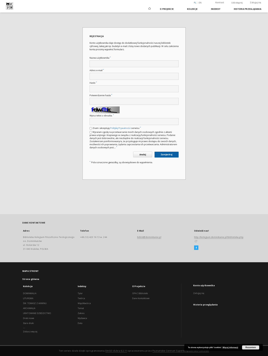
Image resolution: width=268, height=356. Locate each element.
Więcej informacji (230, 347)
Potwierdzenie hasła (101, 95)
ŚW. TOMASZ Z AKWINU (35, 303)
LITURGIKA (28, 298)
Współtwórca (84, 303)
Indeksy (215, 9)
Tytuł (80, 293)
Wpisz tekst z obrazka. (102, 115)
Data (80, 323)
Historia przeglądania (247, 9)
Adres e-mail (97, 70)
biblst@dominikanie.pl (149, 237)
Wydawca (82, 318)
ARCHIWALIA (29, 308)
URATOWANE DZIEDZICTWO (37, 313)
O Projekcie (167, 9)
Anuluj (142, 154)
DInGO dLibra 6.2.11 (116, 350)
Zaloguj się (255, 2)
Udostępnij (237, 2)
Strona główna (30, 279)
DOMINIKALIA (29, 293)
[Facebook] (196, 247)
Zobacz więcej (30, 331)
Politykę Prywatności (120, 128)
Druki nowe (28, 318)
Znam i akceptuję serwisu (116, 128)
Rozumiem (250, 347)
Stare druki (28, 323)
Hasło (93, 82)
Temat (81, 308)
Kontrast (219, 2)
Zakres (81, 313)
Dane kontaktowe (141, 298)
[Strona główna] (149, 9)
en (200, 3)
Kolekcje (192, 9)
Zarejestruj (166, 154)
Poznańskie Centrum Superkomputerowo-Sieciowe (180, 350)
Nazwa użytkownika (100, 57)
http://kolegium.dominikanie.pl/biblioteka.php (218, 237)
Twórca (81, 298)
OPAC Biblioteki (140, 293)
